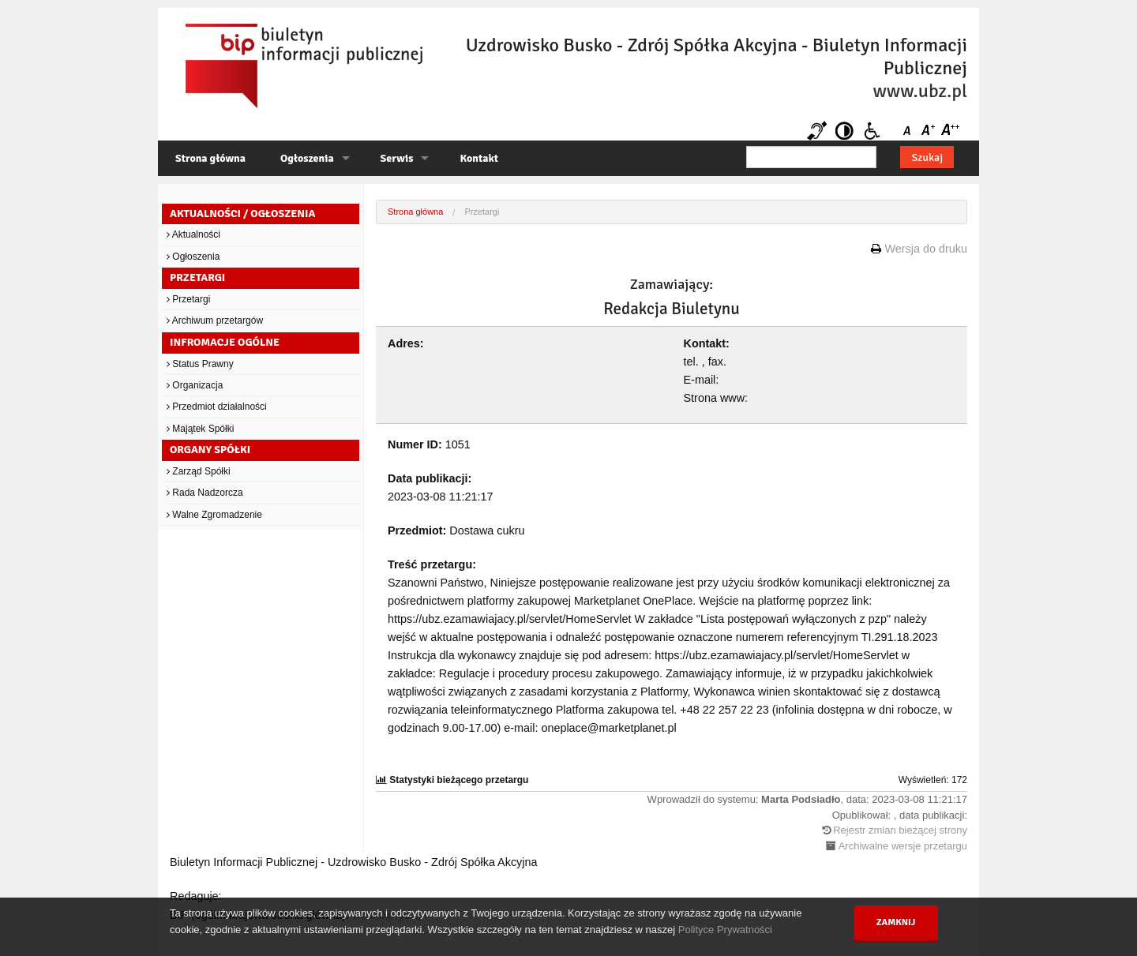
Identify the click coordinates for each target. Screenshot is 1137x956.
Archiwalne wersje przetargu (903, 846)
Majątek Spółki (200, 428)
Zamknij (896, 922)
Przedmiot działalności (217, 406)
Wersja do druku (925, 248)
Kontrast (844, 131)
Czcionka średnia (930, 131)
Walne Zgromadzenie (214, 514)
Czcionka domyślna (910, 131)
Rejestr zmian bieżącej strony (900, 830)
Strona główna (210, 158)
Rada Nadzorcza (205, 492)
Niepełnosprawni (872, 131)
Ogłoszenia (307, 158)
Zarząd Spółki (199, 471)
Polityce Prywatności (725, 929)
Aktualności (193, 234)
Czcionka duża (949, 131)
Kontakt (478, 158)
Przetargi (188, 299)
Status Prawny (200, 363)
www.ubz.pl (920, 91)
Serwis (397, 158)
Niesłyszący (817, 131)
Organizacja (195, 385)
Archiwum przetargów (215, 320)
